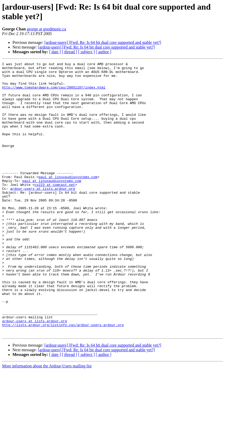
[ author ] (103, 52)
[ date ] (55, 52)
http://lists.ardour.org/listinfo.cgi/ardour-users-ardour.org (63, 377)
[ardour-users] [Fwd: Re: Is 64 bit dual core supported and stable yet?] (102, 42)
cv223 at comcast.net (55, 209)
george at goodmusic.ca (46, 29)
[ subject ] (86, 52)
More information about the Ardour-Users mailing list (47, 420)
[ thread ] (69, 52)
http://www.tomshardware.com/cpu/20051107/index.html (53, 92)
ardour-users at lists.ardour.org (42, 214)
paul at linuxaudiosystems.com (67, 200)
